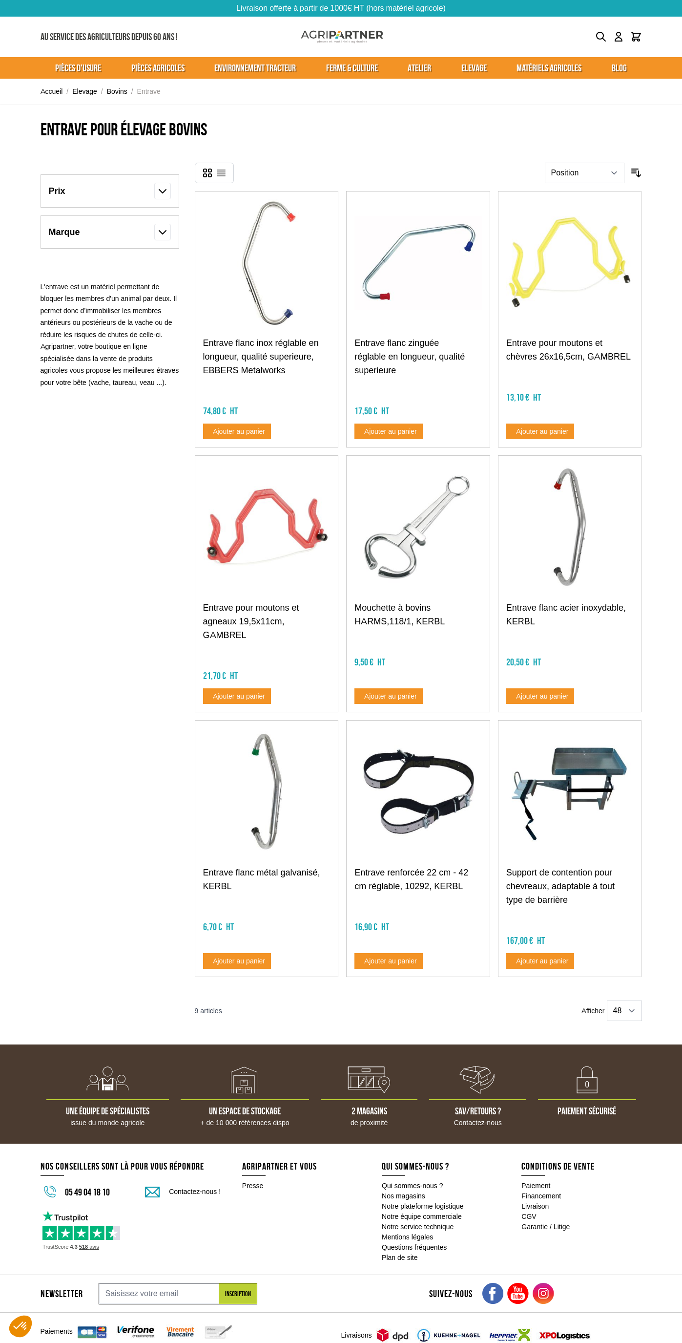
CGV (528, 1216)
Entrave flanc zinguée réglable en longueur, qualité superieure (409, 357)
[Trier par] (584, 173)
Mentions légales (407, 1237)
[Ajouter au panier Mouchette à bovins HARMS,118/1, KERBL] (388, 696)
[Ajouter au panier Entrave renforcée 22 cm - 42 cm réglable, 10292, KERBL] (388, 961)
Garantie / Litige (545, 1226)
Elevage (84, 91)
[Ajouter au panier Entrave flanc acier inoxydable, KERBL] (540, 696)
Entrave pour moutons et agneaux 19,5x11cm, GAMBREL (251, 621)
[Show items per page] (624, 1011)
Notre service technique (418, 1226)
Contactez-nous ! (195, 1191)
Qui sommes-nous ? (412, 1185)
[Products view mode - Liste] (221, 173)
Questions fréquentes (414, 1247)
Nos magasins (403, 1196)
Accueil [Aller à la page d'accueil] (52, 91)
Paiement (535, 1185)
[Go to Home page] (342, 36)
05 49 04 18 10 (87, 1192)
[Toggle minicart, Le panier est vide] (636, 36)
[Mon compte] (618, 36)
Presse (253, 1185)
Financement (541, 1196)
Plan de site (399, 1257)
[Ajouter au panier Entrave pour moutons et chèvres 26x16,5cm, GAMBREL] (540, 431)
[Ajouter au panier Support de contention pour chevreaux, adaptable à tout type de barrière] (540, 961)
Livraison (535, 1206)
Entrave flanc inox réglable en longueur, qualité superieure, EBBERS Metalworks (261, 357)
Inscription (238, 1294)
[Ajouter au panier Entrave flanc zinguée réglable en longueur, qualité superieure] (388, 431)
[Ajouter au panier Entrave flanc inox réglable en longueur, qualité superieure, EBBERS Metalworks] (237, 431)
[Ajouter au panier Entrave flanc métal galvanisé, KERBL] (237, 961)
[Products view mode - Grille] (207, 173)
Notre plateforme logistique (423, 1206)
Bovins (117, 91)
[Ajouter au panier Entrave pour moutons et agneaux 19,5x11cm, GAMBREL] (237, 696)
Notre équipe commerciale (422, 1216)
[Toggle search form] (601, 36)
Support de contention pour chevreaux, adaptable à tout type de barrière (560, 886)
